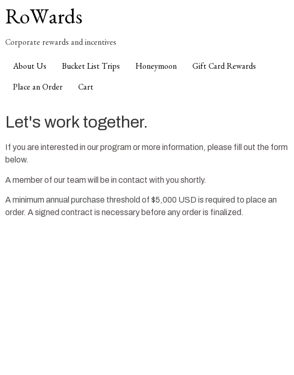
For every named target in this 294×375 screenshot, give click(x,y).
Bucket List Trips (91, 68)
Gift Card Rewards (224, 68)
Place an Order (38, 88)
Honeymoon (156, 68)
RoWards (43, 20)
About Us (29, 68)
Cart (85, 88)
